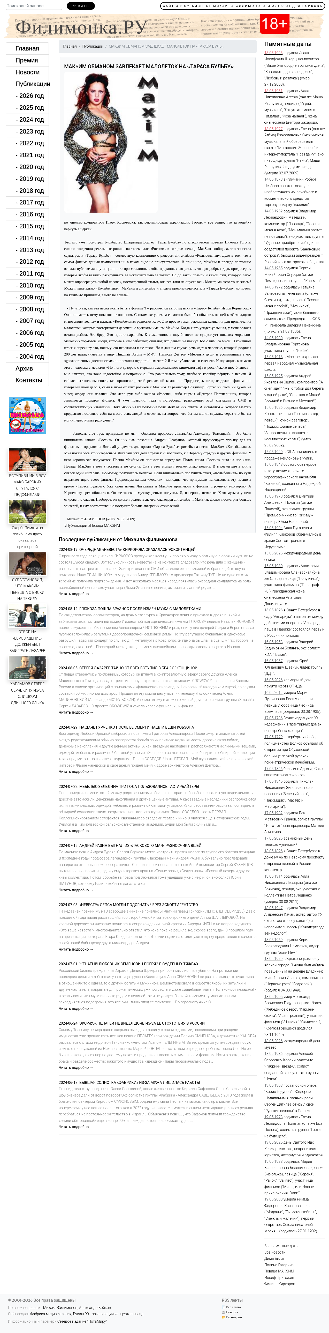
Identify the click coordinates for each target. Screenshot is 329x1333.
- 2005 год (30, 344)
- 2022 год (30, 142)
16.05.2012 (273, 693)
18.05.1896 (273, 851)
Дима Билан (274, 1258)
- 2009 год (30, 297)
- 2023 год (30, 131)
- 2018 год (30, 190)
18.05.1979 (273, 959)
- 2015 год (30, 226)
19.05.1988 (273, 1161)
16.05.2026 (273, 680)
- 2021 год (30, 154)
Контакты (29, 379)
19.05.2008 (273, 1199)
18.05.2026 (273, 1041)
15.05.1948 (273, 464)
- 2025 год (30, 107)
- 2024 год (30, 119)
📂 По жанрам (232, 1317)
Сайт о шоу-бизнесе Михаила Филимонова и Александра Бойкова (243, 6)
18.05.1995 (273, 997)
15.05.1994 (273, 528)
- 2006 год (30, 332)
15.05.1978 (273, 496)
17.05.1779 (273, 737)
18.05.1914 (273, 876)
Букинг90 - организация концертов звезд (108, 1314)
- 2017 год (30, 202)
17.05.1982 (273, 813)
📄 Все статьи (231, 1307)
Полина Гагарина (279, 1265)
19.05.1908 (273, 1085)
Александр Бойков (95, 1308)
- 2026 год (30, 95)
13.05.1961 (273, 91)
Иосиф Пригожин (279, 1278)
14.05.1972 (273, 287)
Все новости (275, 1252)
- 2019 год (30, 178)
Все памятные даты (281, 1246)
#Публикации (75, 525)
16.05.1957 (273, 661)
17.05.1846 (273, 769)
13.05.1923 (273, 53)
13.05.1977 (273, 129)
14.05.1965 (273, 268)
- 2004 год (30, 356)
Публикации (32, 83)
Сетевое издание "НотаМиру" (82, 1321)
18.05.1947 (273, 908)
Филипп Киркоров (279, 1284)
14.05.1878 (273, 179)
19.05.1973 (273, 1117)
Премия (27, 60)
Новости (28, 72)
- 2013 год (30, 249)
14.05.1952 (273, 211)
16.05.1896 (273, 610)
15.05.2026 (273, 553)
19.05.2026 (273, 1142)
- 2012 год (30, 261)
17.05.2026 (273, 838)
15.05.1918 (273, 357)
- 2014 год (30, 237)
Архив (24, 368)
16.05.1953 (273, 642)
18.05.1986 (273, 1053)
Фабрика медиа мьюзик (50, 1314)
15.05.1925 (273, 376)
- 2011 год (30, 273)
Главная (27, 48)
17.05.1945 (273, 781)
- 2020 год (30, 166)
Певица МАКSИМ (279, 1271)
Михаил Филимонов (60, 1308)
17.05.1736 (273, 718)
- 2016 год (30, 214)
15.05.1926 (273, 407)
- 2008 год (30, 309)
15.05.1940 (273, 452)
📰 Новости (230, 1312)
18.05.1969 (273, 940)
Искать (80, 6)
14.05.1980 (273, 338)
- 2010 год (30, 285)
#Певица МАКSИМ (104, 525)
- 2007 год (30, 320)
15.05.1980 (273, 566)
